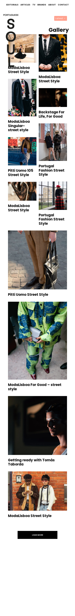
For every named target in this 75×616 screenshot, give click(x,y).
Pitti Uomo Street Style (28, 295)
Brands (41, 4)
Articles (25, 4)
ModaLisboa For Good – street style (34, 387)
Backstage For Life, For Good (51, 114)
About (52, 4)
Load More (37, 535)
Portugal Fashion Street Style (51, 170)
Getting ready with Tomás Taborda (31, 462)
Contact (63, 4)
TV (33, 4)
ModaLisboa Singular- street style (19, 126)
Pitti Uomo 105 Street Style (20, 173)
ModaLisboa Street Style (19, 70)
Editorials (12, 4)
